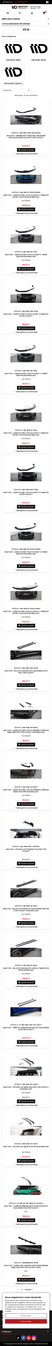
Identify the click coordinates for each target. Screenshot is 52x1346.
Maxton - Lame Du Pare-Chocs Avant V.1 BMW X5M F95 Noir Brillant (26, 255)
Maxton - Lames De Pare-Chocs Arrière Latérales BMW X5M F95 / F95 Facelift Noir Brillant (26, 731)
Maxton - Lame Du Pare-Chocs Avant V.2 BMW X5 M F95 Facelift (26, 493)
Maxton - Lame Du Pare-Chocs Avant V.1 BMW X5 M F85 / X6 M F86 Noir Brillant (26, 434)
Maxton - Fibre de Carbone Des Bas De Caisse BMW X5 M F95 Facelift (26, 1028)
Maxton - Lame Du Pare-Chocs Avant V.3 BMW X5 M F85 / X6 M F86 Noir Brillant (26, 196)
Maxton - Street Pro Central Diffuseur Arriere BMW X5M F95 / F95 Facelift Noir (26, 1266)
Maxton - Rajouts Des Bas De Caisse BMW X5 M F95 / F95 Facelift (26, 672)
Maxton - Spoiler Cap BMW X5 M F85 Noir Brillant (26, 1146)
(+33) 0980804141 (20, 2)
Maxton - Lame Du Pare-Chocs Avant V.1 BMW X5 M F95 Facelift (26, 315)
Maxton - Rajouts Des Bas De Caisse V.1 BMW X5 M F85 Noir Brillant (26, 969)
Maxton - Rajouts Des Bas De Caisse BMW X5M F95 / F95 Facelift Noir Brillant (26, 910)
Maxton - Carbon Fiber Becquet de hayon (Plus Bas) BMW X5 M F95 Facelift (26, 1207)
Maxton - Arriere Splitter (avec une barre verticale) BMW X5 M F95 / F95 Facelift (26, 136)
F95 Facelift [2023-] (13, 83)
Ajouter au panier (26, 150)
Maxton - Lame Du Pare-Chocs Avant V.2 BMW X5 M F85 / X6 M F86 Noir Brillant (26, 612)
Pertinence (16, 90)
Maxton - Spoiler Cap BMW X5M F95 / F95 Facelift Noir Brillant (26, 1088)
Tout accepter (26, 1321)
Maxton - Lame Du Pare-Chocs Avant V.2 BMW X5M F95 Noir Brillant (26, 374)
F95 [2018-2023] (38, 60)
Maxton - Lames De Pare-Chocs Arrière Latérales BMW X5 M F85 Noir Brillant (26, 791)
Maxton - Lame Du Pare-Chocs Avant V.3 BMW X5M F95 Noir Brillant (26, 553)
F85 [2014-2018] (13, 60)
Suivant (29, 1289)
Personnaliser (26, 1316)
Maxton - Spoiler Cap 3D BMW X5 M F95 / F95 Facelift (26, 850)
